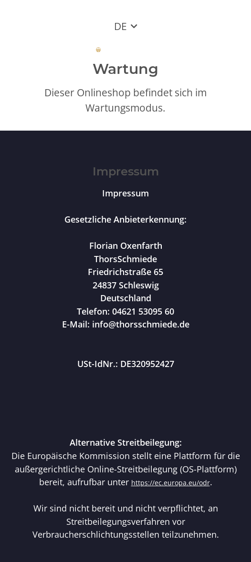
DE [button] (120, 26)
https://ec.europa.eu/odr (170, 482)
